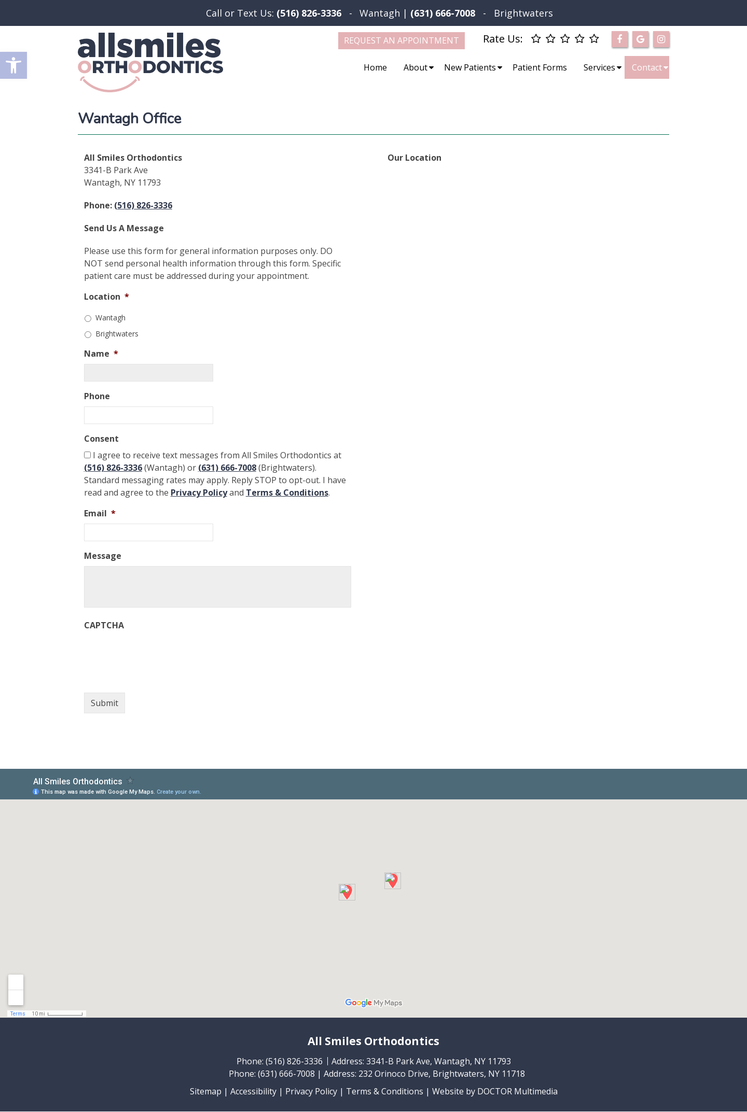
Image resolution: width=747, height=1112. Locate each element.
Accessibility (253, 1091)
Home (375, 67)
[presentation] (163, 656)
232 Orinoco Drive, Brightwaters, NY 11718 (441, 1073)
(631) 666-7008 (227, 467)
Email (100, 513)
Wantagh (379, 13)
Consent (101, 438)
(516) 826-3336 (308, 13)
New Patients (470, 67)
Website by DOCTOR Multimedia (495, 1091)
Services (599, 67)
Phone (97, 396)
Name (101, 353)
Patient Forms (540, 67)
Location (106, 296)
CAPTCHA (104, 625)
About (415, 67)
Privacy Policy (199, 492)
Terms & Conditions (287, 492)
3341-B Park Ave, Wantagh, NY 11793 (438, 1061)
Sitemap (206, 1091)
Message (102, 556)
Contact (647, 67)
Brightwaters (523, 13)
